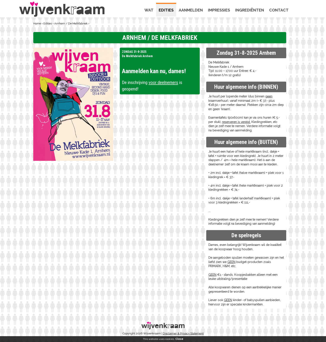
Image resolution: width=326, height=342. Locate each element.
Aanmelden (191, 10)
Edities (166, 10)
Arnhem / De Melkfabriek (71, 23)
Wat (148, 10)
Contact (279, 10)
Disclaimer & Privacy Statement (183, 333)
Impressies (219, 10)
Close (179, 338)
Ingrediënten (249, 10)
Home (37, 23)
